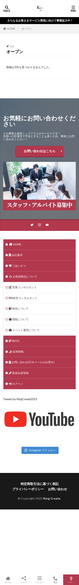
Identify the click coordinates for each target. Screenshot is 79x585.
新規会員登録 (19, 373)
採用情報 (16, 351)
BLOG (14, 341)
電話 (55, 579)
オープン (26, 28)
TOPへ (71, 579)
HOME (11, 28)
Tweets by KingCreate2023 (20, 399)
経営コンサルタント (23, 298)
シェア (24, 580)
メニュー (39, 579)
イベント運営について (24, 330)
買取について (19, 319)
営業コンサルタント (23, 287)
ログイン (16, 383)
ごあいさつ (17, 265)
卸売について (19, 308)
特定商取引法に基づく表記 (40, 484)
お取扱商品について (23, 276)
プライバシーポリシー (28, 489)
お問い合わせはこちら (39, 151)
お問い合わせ (57, 489)
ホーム (8, 579)
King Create (51, 498)
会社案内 (16, 255)
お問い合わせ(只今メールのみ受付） (32, 362)
